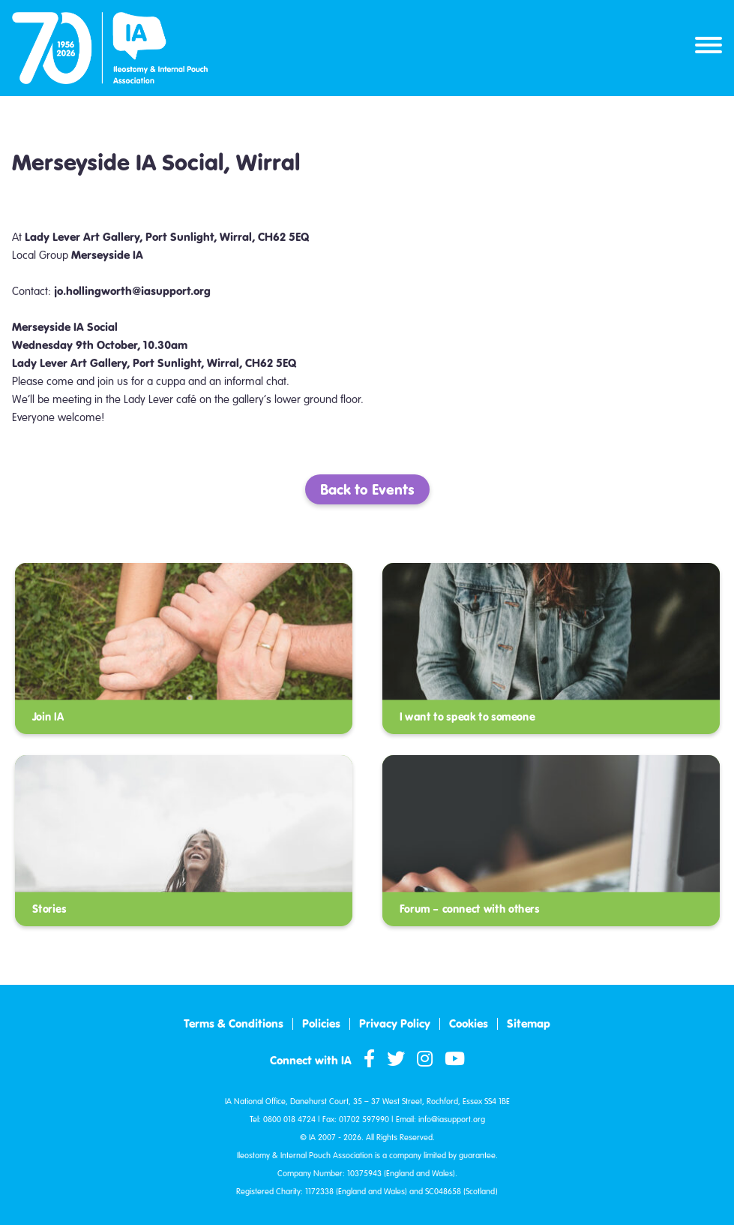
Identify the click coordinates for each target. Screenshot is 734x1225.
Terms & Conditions (233, 1024)
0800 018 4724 (289, 1119)
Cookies (468, 1024)
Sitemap (528, 1024)
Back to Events (367, 489)
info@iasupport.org (451, 1119)
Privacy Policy (394, 1024)
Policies (321, 1024)
